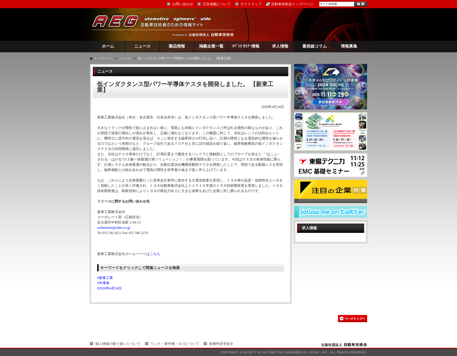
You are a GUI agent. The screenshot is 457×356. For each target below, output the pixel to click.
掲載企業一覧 (211, 46)
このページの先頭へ (352, 318)
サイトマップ (250, 4)
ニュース (142, 46)
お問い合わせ (182, 4)
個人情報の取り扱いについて (118, 344)
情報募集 (349, 46)
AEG (155, 24)
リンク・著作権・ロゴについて (174, 344)
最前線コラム (314, 46)
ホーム (108, 46)
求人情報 (280, 46)
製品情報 (177, 46)
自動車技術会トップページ (292, 4)
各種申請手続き (221, 344)
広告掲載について (217, 4)
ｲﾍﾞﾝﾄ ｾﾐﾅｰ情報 (246, 46)
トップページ (103, 58)
